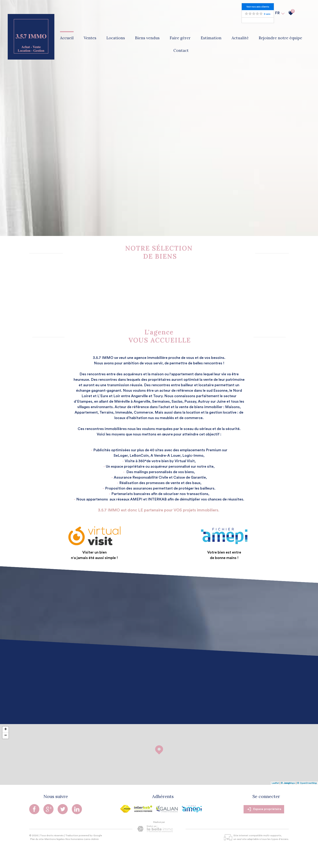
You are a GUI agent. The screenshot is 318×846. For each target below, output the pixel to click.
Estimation (211, 37)
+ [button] (5, 730)
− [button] (5, 736)
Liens (87, 839)
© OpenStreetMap (307, 783)
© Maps (288, 783)
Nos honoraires (74, 839)
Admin (95, 839)
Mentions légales (54, 839)
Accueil (67, 37)
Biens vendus (147, 37)
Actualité (240, 37)
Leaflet (275, 783)
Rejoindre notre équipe (280, 37)
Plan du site (36, 839)
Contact (181, 50)
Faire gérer (180, 37)
